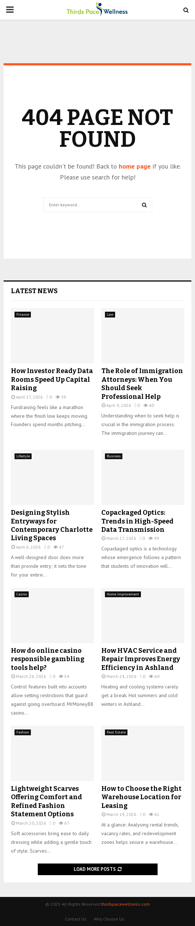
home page (135, 166)
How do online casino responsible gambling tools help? (47, 659)
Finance (22, 314)
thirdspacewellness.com (125, 904)
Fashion (22, 732)
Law (110, 314)
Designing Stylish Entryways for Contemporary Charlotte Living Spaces (52, 525)
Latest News (34, 291)
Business (114, 456)
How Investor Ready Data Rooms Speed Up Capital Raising (52, 379)
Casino (21, 594)
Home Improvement (123, 594)
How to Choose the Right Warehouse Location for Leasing (141, 797)
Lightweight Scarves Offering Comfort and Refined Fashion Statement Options (46, 801)
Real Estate (116, 732)
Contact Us (75, 919)
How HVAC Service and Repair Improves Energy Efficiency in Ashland (140, 659)
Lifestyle (23, 456)
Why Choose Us (109, 919)
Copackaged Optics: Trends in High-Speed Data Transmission (137, 521)
